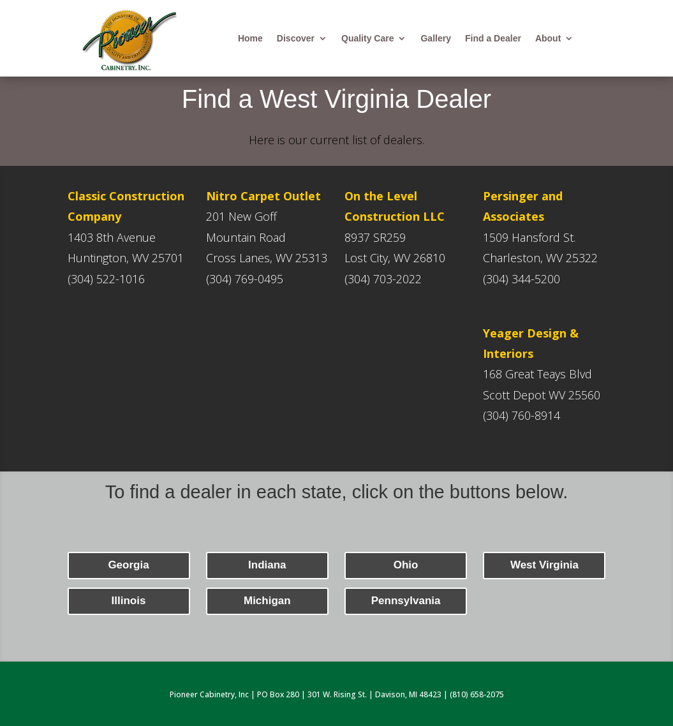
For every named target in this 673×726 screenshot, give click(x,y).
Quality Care (367, 38)
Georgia (128, 565)
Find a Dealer (493, 38)
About (548, 38)
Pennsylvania (406, 601)
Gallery (435, 38)
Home (250, 38)
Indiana (267, 565)
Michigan (267, 601)
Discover (295, 38)
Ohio (406, 565)
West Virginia (544, 565)
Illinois (129, 601)
